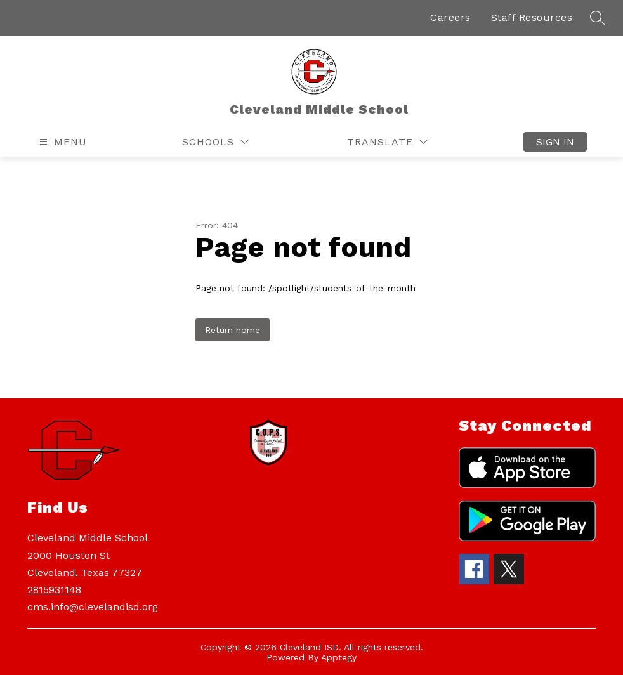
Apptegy (339, 657)
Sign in (555, 142)
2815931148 (54, 590)
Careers (450, 17)
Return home (232, 330)
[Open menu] (61, 142)
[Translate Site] (387, 142)
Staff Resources (532, 17)
